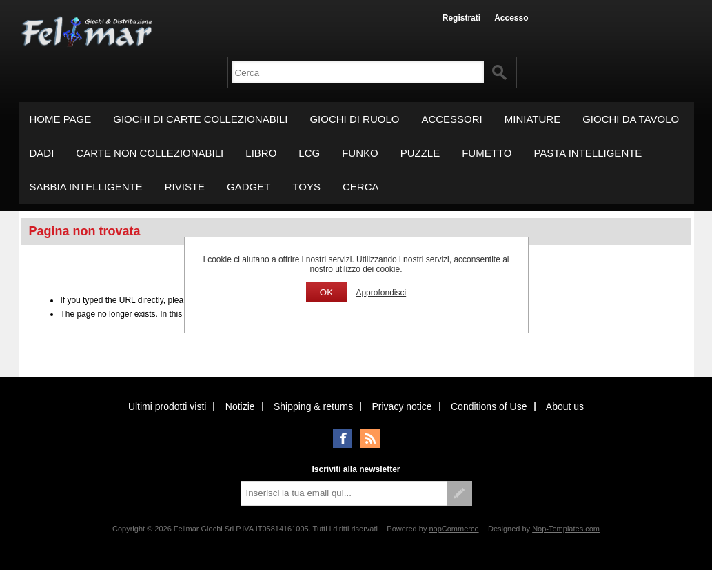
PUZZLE (420, 153)
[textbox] (358, 72)
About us (565, 406)
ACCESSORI (451, 119)
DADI (42, 153)
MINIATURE (532, 119)
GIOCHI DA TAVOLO (630, 119)
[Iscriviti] (344, 493)
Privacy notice (401, 406)
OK (326, 292)
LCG (309, 153)
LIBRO (260, 153)
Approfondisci (381, 292)
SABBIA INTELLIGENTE (86, 187)
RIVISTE (185, 187)
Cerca (361, 187)
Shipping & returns (313, 406)
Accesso (511, 18)
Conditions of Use (489, 406)
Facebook (342, 438)
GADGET (248, 187)
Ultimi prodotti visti (167, 406)
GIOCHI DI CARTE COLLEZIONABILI (200, 119)
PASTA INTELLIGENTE (587, 153)
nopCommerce (453, 528)
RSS (370, 438)
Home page (61, 119)
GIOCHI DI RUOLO (354, 119)
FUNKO (360, 153)
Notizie (240, 406)
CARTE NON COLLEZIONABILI (149, 153)
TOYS (306, 187)
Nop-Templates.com (566, 528)
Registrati (461, 18)
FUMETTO (486, 153)
